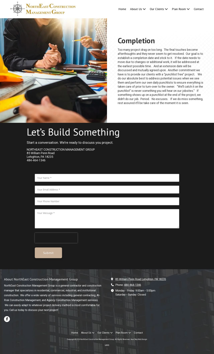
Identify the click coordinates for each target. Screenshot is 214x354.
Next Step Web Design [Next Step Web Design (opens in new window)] (139, 339)
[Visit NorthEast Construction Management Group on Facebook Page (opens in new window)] (7, 319)
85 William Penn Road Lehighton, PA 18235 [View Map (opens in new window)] (140, 279)
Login (107, 345)
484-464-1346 (132, 284)
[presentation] (56, 238)
